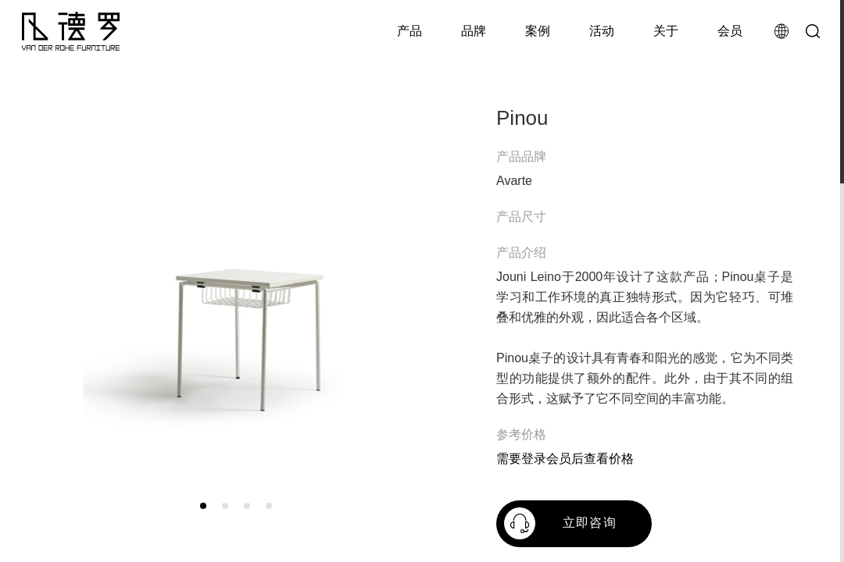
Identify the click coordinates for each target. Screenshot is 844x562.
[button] (203, 506)
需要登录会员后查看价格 (565, 458)
